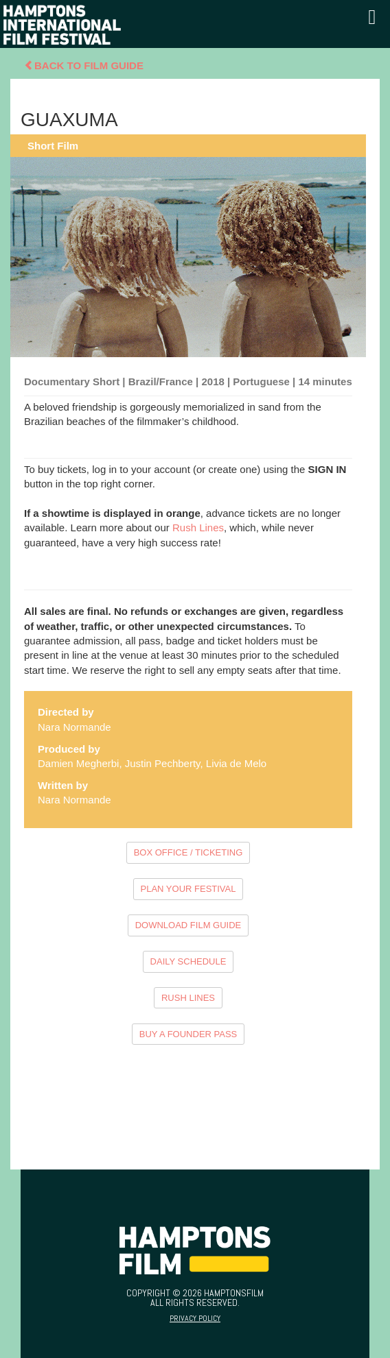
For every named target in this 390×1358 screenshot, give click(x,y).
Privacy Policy (195, 1318)
